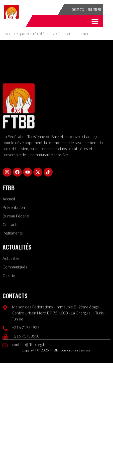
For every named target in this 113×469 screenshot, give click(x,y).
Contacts (77, 9)
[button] (95, 21)
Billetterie (94, 9)
